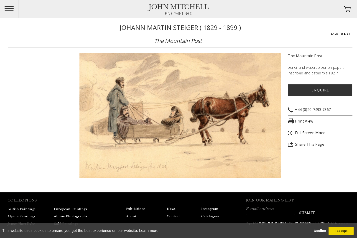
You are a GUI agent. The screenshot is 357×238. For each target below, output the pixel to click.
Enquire (320, 90)
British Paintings (22, 209)
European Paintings (70, 209)
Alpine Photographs (70, 216)
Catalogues (210, 216)
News (171, 209)
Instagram (209, 209)
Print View (304, 121)
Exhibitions (135, 209)
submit (307, 213)
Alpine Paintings (21, 216)
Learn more (148, 231)
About (131, 216)
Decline (320, 231)
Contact (173, 216)
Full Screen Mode (310, 132)
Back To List (340, 34)
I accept (341, 231)
